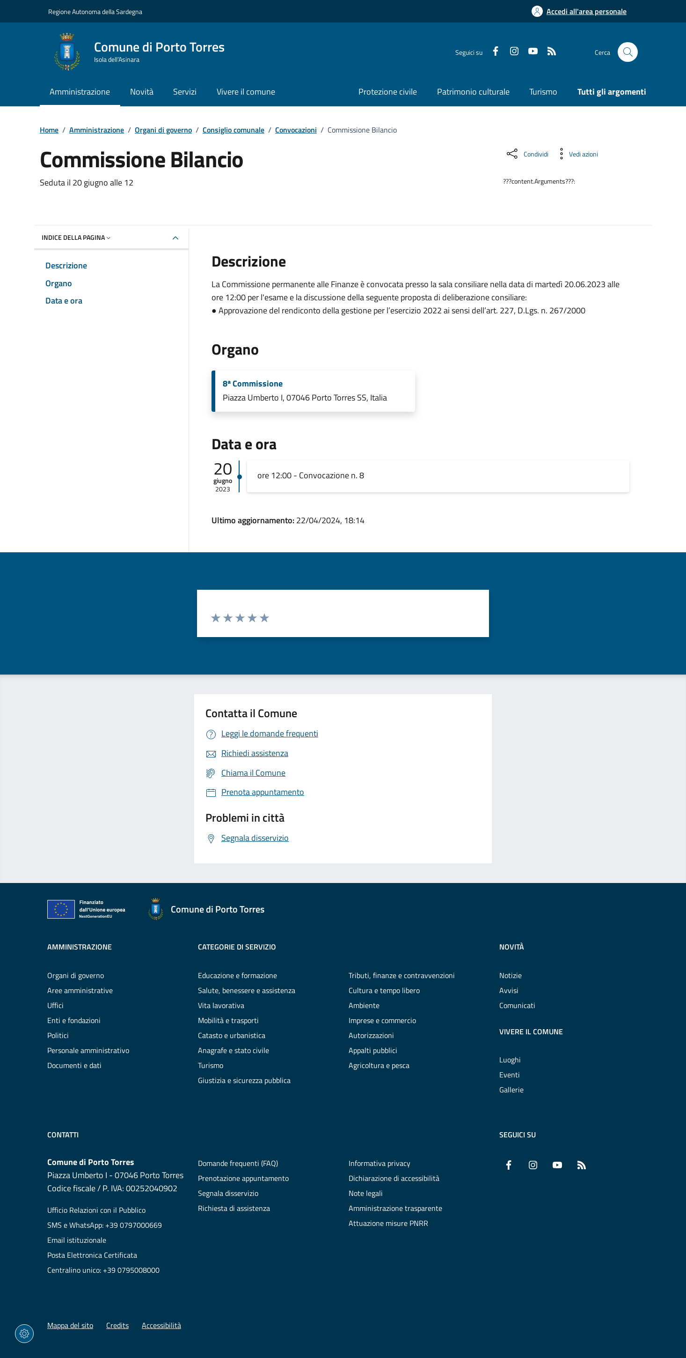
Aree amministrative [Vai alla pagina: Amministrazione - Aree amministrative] (80, 990)
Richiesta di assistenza (234, 1208)
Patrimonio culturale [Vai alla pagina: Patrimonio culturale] (473, 91)
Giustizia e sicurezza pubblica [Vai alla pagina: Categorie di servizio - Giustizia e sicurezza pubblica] (244, 1080)
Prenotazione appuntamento (243, 1178)
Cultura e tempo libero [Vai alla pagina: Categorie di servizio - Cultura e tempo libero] (384, 990)
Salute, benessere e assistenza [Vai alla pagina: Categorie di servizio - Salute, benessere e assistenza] (246, 990)
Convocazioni (296, 129)
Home (49, 129)
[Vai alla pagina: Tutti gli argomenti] (607, 92)
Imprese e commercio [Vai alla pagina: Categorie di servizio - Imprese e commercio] (382, 1020)
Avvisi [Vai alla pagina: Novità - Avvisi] (508, 990)
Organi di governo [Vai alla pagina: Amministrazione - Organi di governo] (75, 975)
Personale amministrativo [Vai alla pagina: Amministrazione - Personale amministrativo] (88, 1050)
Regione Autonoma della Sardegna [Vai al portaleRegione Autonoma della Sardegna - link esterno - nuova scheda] (95, 11)
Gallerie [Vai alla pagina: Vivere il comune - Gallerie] (511, 1089)
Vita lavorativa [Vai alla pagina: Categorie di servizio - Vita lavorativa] (221, 1005)
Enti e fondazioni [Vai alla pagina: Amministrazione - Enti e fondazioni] (74, 1020)
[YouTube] (529, 52)
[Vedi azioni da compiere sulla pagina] (576, 153)
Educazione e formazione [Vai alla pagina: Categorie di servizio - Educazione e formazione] (237, 975)
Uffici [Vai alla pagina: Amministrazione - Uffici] (55, 1005)
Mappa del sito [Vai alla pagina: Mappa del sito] (70, 1325)
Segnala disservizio (228, 1193)
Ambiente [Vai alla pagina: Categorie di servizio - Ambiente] (364, 1005)
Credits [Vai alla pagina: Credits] (117, 1325)
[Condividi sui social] (526, 153)
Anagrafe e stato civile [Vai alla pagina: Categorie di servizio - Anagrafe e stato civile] (233, 1050)
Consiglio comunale (233, 129)
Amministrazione (96, 129)
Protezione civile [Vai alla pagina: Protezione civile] (387, 91)
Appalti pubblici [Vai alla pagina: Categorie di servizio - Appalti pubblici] (373, 1050)
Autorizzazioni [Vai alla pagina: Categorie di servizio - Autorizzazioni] (371, 1035)
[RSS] (548, 52)
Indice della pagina (77, 237)
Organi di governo (163, 129)
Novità (511, 946)
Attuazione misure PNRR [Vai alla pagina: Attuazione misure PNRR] (388, 1223)
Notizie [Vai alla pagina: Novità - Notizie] (510, 975)
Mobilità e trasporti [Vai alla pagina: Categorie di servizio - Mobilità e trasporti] (228, 1020)
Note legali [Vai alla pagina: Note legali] (366, 1193)
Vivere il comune (531, 1031)
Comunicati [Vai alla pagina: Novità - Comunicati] (517, 1005)
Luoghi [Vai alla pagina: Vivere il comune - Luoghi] (510, 1059)
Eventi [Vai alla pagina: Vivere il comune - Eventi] (509, 1074)
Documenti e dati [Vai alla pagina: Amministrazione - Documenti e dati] (74, 1065)
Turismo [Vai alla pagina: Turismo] (543, 91)
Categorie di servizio (237, 946)
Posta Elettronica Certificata (92, 1255)
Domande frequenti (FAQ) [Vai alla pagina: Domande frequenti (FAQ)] (238, 1163)
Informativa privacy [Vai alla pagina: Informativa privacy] (379, 1163)
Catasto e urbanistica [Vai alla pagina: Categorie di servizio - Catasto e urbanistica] (231, 1035)
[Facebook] (491, 52)
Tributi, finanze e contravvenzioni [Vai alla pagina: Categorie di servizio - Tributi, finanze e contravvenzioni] (402, 975)
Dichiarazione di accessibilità (394, 1178)
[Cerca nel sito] (628, 52)
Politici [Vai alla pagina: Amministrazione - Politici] (58, 1035)
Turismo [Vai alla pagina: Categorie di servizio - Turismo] (210, 1065)
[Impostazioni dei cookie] (24, 1333)
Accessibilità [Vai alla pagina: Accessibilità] (161, 1325)
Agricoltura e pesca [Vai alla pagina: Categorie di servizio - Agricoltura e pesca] (379, 1065)
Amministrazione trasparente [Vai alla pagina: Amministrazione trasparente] (395, 1208)
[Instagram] (510, 52)
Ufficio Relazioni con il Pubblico (96, 1210)
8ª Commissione (253, 383)
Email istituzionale (76, 1240)
